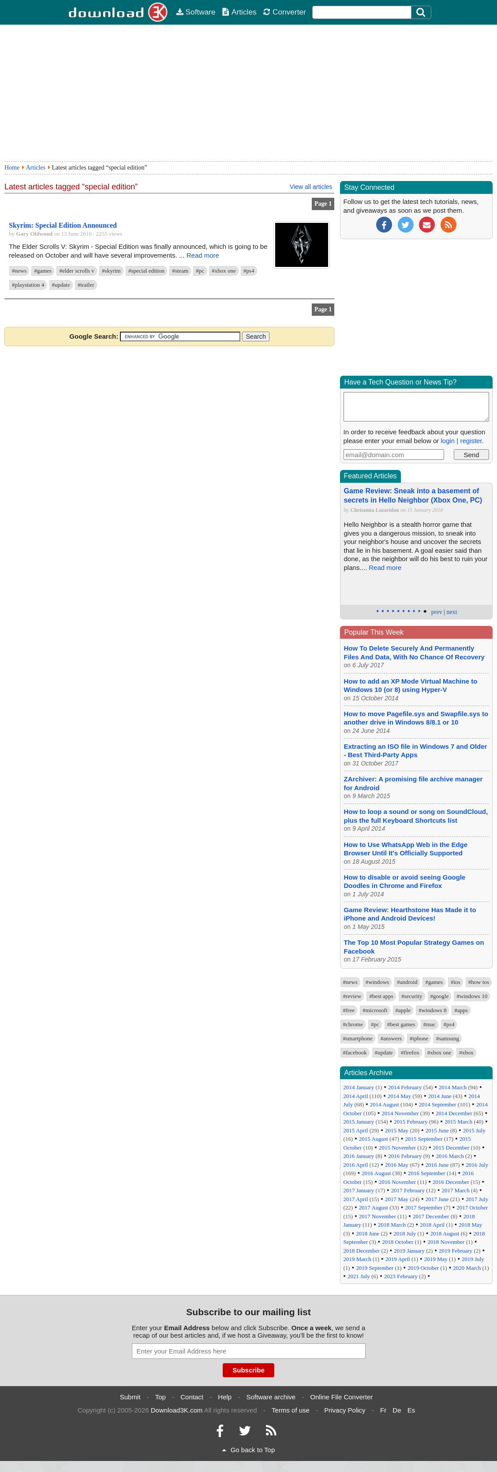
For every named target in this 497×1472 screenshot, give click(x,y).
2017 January (359, 1190)
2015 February (410, 1121)
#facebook (355, 1052)
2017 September (423, 1207)
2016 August (376, 1173)
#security (411, 996)
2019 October (423, 1268)
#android (407, 982)
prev (436, 612)
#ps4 (248, 270)
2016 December (451, 1182)
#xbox (466, 1052)
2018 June (367, 1233)
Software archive (271, 1397)
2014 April (356, 1096)
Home (11, 167)
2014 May (399, 1096)
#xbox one (224, 270)
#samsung (447, 1038)
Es (411, 1410)
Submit (130, 1397)
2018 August (444, 1233)
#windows (377, 982)
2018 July (404, 1233)
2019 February (455, 1250)
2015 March (458, 1121)
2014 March (453, 1087)
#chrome (353, 1024)
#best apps (381, 996)
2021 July (359, 1276)
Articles (239, 11)
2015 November (397, 1147)
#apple (403, 1010)
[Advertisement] (248, 93)
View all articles (311, 186)
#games (43, 270)
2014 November (400, 1113)
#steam (180, 270)
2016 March (449, 1156)
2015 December (451, 1147)
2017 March (455, 1190)
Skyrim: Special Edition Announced (63, 225)
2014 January (359, 1087)
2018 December (362, 1250)
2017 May (396, 1199)
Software (196, 11)
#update (61, 284)
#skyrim (111, 270)
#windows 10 (471, 996)
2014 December (454, 1113)
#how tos (478, 982)
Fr (383, 1410)
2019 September (374, 1268)
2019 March (357, 1259)
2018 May (470, 1224)
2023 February (401, 1276)
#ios (455, 982)
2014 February (405, 1087)
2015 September (423, 1138)
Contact (191, 1397)
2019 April (397, 1259)
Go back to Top (248, 1450)
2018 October (397, 1242)
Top (160, 1397)
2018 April (432, 1224)
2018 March (392, 1224)
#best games (401, 1024)
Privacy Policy (344, 1410)
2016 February (405, 1156)
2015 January (359, 1121)
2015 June (437, 1130)
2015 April (356, 1130)
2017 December (431, 1216)
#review (352, 996)
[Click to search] (422, 12)
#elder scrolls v (76, 270)
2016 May (396, 1164)
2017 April (356, 1199)
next (452, 612)
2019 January (409, 1250)
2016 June (437, 1164)
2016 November (397, 1182)
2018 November (445, 1242)
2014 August (384, 1104)
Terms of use (291, 1410)
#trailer (86, 284)
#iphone (419, 1038)
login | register (461, 440)
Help (225, 1397)
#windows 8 (432, 1010)
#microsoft (374, 1010)
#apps (460, 1010)
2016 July (477, 1164)
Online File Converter (341, 1397)
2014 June (440, 1096)
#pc (200, 270)
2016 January (359, 1156)
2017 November (377, 1216)
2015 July (474, 1130)
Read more (203, 255)
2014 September (437, 1104)
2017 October (472, 1207)
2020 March (467, 1268)
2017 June (437, 1199)
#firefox (410, 1052)
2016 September (426, 1173)
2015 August (373, 1138)
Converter (284, 11)
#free (349, 1010)
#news (19, 270)
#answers (391, 1038)
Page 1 (323, 203)
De (396, 1410)
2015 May (396, 1130)
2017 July (477, 1199)
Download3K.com (177, 1410)
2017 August (373, 1207)
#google (439, 996)
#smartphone (358, 1038)
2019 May (436, 1259)
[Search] (421, 12)
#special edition (146, 270)
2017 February (408, 1190)
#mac (429, 1024)
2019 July (473, 1259)
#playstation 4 (28, 284)
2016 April (356, 1164)
